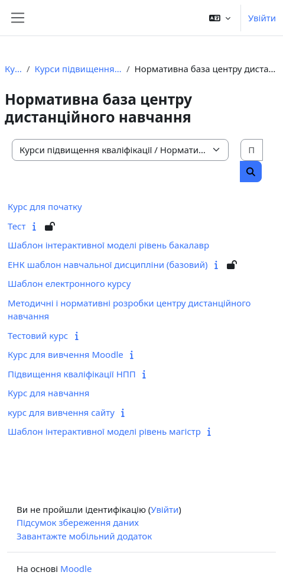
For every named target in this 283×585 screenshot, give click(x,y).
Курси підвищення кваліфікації (78, 69)
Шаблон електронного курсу (69, 283)
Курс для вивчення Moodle (65, 354)
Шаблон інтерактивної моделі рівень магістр (104, 431)
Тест (16, 226)
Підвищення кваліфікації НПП (72, 374)
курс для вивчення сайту (61, 412)
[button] (219, 17)
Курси (13, 69)
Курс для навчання (48, 393)
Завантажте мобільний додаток (84, 536)
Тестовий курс (38, 335)
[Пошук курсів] (251, 150)
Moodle (76, 568)
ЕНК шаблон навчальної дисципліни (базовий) (107, 264)
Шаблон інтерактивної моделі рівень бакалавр (108, 245)
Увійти (262, 18)
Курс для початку (45, 206)
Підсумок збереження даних (78, 522)
